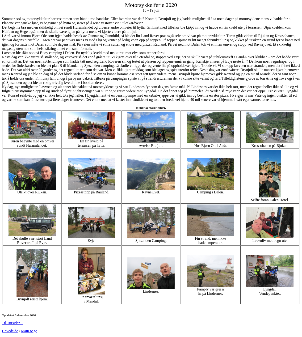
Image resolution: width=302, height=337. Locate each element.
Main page (29, 331)
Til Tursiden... (12, 323)
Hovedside (10, 331)
